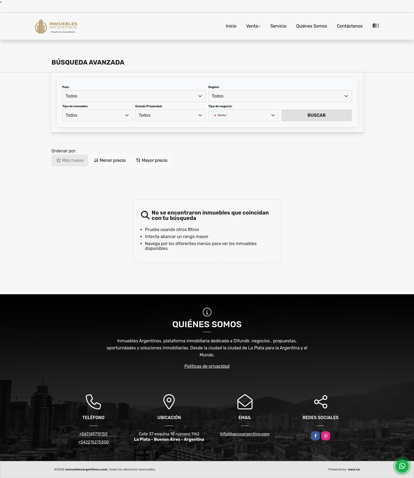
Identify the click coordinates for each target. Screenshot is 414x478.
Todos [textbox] (72, 96)
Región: (214, 87)
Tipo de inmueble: (75, 106)
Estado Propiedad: (148, 106)
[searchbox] (213, 124)
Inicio (231, 26)
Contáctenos (350, 26)
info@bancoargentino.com (245, 434)
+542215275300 (93, 442)
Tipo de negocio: (220, 106)
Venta (252, 26)
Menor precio (110, 160)
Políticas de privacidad (207, 366)
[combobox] (134, 96)
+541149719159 (93, 434)
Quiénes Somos (311, 26)
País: (65, 87)
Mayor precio (151, 160)
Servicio (278, 26)
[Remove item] (215, 115)
